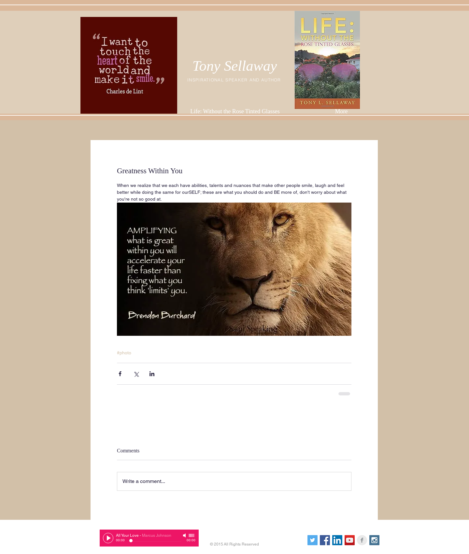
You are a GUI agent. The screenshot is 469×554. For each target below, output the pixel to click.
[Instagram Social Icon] (374, 540)
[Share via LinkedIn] (152, 374)
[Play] (108, 538)
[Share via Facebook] (120, 374)
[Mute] (185, 535)
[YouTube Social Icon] (350, 540)
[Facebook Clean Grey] (362, 540)
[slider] (192, 535)
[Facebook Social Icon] (325, 540)
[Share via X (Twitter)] (136, 374)
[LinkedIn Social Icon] (337, 540)
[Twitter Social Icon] (312, 540)
